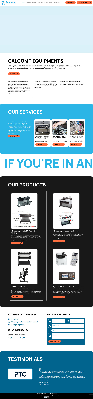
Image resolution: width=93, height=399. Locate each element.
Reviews (46, 3)
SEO (50, 395)
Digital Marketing (55, 395)
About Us (28, 3)
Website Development (39, 395)
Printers (34, 3)
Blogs (50, 3)
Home (23, 3)
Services (40, 3)
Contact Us (56, 3)
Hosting (46, 395)
